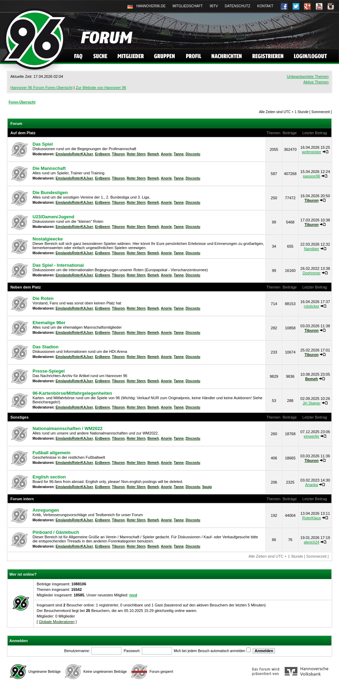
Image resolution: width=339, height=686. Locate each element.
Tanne (179, 154)
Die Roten (43, 298)
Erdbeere (102, 154)
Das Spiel (43, 144)
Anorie (166, 154)
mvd (133, 595)
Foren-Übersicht (22, 102)
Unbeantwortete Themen (308, 76)
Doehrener (312, 273)
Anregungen (46, 510)
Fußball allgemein (52, 452)
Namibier (311, 249)
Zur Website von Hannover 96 (101, 87)
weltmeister (311, 152)
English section (49, 476)
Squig (207, 487)
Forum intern (22, 499)
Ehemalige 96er (49, 322)
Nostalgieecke (48, 238)
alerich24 (311, 542)
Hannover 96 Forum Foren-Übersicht (41, 87)
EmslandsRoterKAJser (74, 154)
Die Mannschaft (49, 168)
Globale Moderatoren (56, 622)
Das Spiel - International (58, 265)
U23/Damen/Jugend (53, 216)
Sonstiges (19, 417)
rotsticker (311, 306)
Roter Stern (136, 154)
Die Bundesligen (50, 192)
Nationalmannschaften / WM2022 (67, 428)
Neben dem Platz (25, 287)
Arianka (311, 485)
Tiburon (118, 154)
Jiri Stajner (312, 403)
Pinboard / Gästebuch (56, 532)
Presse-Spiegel (49, 371)
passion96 (311, 176)
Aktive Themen (316, 82)
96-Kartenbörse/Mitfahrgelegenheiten (72, 393)
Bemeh (153, 154)
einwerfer (311, 436)
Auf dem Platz (23, 133)
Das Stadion (45, 346)
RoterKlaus (311, 518)
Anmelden (18, 641)
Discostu (193, 154)
